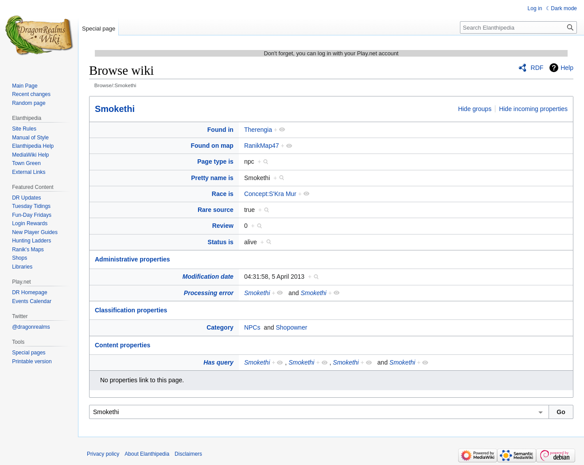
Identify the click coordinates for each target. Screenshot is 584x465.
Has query (218, 362)
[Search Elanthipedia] (518, 27)
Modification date (208, 276)
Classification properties (131, 310)
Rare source (216, 209)
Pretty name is (212, 177)
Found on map (212, 145)
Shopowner (292, 327)
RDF (537, 67)
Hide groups (475, 108)
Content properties (122, 345)
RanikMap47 (261, 145)
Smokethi (115, 109)
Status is (221, 242)
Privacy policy (103, 454)
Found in (220, 129)
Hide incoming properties (533, 108)
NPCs (252, 327)
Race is (223, 193)
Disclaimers (188, 454)
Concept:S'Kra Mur (270, 193)
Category (220, 327)
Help (567, 67)
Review (223, 225)
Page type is (215, 161)
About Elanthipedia (147, 454)
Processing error (209, 292)
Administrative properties (132, 259)
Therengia (258, 129)
